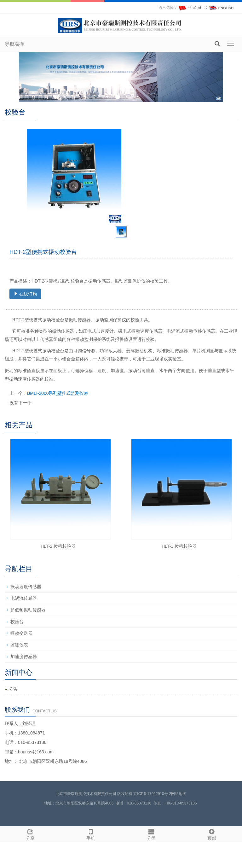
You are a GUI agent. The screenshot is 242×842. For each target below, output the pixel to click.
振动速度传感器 (25, 586)
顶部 (212, 834)
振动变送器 (21, 633)
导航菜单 (15, 44)
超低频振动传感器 (28, 609)
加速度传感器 (23, 656)
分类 (151, 834)
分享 (30, 834)
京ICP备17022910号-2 (152, 794)
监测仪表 (19, 644)
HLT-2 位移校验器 (58, 546)
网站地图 (178, 794)
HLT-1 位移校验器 (179, 546)
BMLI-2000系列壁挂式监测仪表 (57, 393)
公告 (13, 689)
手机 (90, 834)
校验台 (17, 621)
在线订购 (25, 293)
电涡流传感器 (23, 598)
